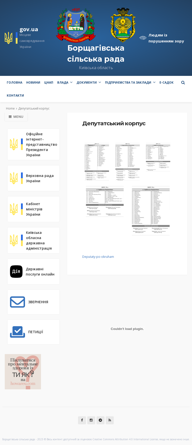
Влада (62, 82)
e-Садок (167, 82)
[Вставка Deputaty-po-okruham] (127, 329)
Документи (86, 82)
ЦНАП (48, 82)
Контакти (15, 95)
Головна (14, 82)
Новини (33, 82)
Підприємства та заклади (128, 82)
